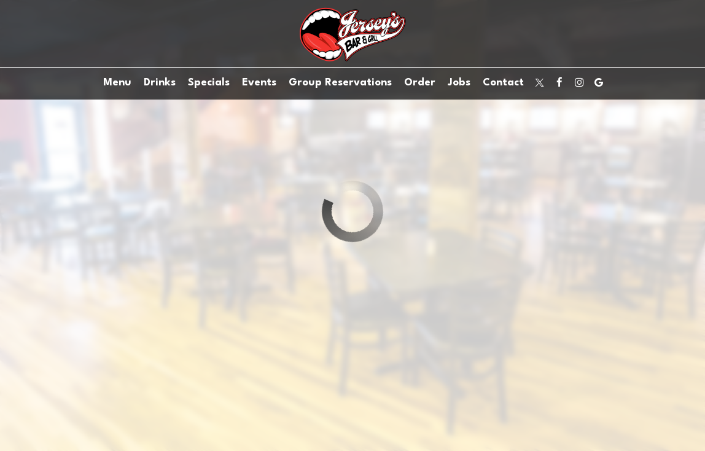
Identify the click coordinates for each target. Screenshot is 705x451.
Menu (117, 82)
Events (259, 82)
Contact (503, 82)
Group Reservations (340, 82)
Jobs (459, 82)
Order (419, 82)
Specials (209, 82)
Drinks (160, 82)
